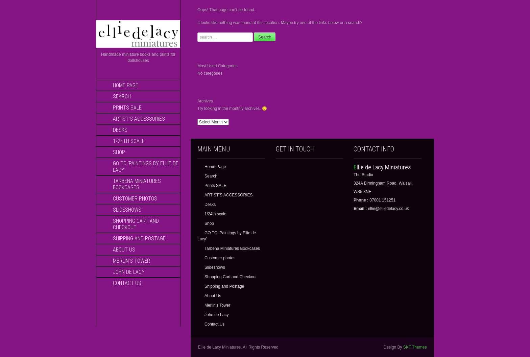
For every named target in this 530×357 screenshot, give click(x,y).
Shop (119, 152)
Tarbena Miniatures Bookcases (137, 184)
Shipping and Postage (139, 238)
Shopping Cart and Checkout (136, 224)
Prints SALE (127, 107)
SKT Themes (415, 347)
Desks (120, 130)
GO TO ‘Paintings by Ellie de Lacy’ (145, 166)
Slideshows (127, 210)
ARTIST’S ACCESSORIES (139, 119)
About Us (124, 249)
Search (122, 96)
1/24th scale (129, 141)
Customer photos (135, 198)
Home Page (125, 85)
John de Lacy (129, 272)
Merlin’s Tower (131, 261)
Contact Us (127, 283)
